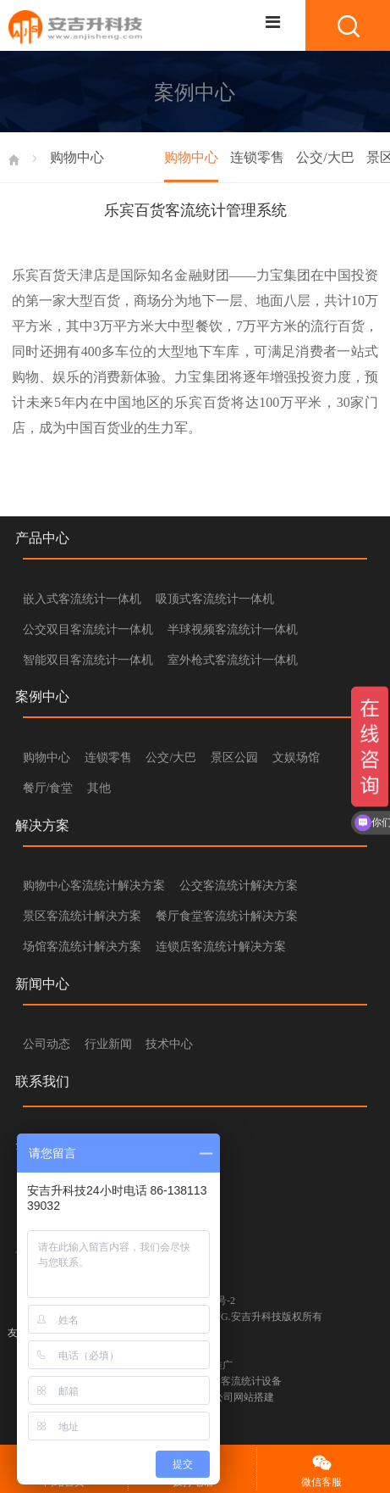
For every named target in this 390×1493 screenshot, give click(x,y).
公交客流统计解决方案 (238, 885)
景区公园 (234, 757)
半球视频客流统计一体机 (233, 629)
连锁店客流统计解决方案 (221, 946)
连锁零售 (257, 157)
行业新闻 (108, 1044)
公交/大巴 (325, 157)
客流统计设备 (251, 1381)
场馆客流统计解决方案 (82, 946)
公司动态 (46, 1044)
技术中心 (169, 1044)
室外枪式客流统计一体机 (233, 660)
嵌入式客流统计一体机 (82, 599)
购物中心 (191, 157)
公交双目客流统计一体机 (88, 629)
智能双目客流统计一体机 (88, 660)
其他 (99, 788)
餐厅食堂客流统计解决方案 (227, 916)
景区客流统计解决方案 (82, 916)
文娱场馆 (296, 757)
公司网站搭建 (243, 1397)
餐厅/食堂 (48, 788)
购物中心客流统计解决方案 (94, 885)
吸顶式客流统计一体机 (215, 599)
